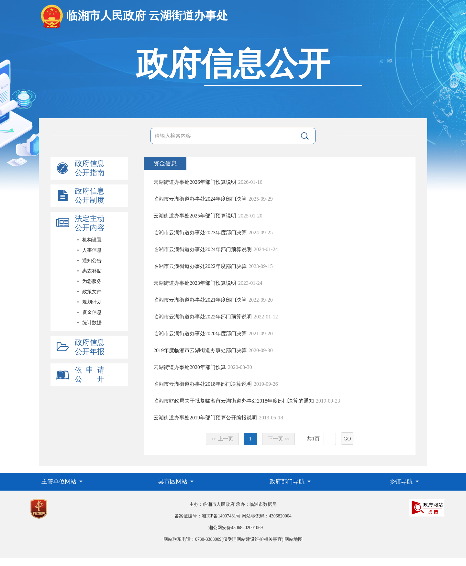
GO (347, 438)
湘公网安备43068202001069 (235, 527)
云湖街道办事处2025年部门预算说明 (194, 215)
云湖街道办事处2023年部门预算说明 (194, 283)
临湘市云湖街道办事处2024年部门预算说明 (202, 249)
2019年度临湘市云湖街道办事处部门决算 (200, 350)
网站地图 (293, 539)
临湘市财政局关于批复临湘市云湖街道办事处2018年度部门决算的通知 (233, 401)
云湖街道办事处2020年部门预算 (189, 367)
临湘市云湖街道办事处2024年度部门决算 (200, 199)
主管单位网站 (59, 481)
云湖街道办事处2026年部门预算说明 (194, 182)
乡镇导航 (401, 481)
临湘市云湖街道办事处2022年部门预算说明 (202, 316)
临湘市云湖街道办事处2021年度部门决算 (200, 300)
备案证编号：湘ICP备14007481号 (207, 516)
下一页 (279, 438)
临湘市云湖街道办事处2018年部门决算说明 (202, 384)
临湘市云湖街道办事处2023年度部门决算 (200, 232)
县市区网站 (173, 481)
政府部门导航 (288, 481)
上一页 (222, 438)
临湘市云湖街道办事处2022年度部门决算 (200, 266)
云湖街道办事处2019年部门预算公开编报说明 (205, 417)
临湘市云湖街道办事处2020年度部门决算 (200, 333)
